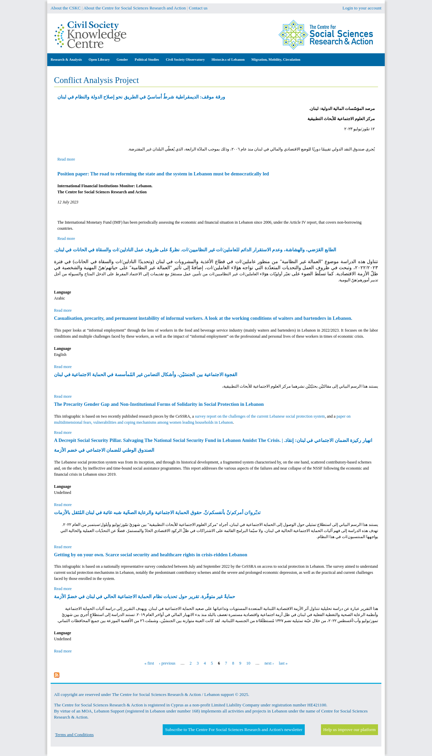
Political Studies (147, 59)
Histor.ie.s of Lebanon (228, 59)
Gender (122, 59)
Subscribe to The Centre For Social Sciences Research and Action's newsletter (233, 729)
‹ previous (167, 663)
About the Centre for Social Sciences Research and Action (134, 7)
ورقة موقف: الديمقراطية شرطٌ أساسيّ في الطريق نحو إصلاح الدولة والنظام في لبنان (141, 97)
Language (62, 292)
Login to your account (362, 7)
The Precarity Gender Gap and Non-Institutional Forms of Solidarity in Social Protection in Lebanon (159, 404)
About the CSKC (66, 7)
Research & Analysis (66, 59)
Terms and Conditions (74, 734)
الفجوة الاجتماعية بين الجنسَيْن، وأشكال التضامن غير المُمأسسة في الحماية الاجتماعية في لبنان (145, 374)
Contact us (198, 7)
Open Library (99, 59)
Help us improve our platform (349, 729)
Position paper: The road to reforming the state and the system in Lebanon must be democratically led (163, 173)
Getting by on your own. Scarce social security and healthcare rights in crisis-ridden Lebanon (150, 554)
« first (149, 663)
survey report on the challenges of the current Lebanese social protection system (260, 416)
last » (283, 663)
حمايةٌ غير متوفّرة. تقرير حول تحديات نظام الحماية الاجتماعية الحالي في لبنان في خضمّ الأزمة (144, 596)
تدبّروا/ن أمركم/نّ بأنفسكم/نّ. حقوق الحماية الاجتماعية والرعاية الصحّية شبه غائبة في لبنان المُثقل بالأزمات (157, 512)
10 (248, 663)
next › (269, 663)
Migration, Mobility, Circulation (275, 59)
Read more (66, 159)
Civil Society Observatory (185, 59)
